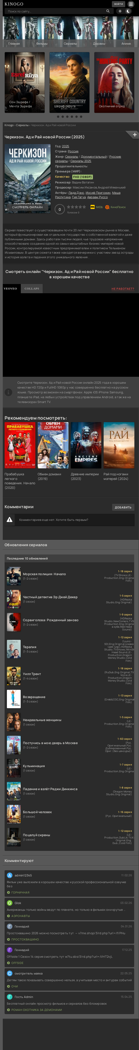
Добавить (123, 507)
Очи (12, 986)
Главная (14, 43)
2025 (65, 146)
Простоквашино (23, 939)
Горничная (18, 892)
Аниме (126, 43)
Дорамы (99, 43)
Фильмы (42, 43)
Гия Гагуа (79, 197)
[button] (58, 116)
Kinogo (9, 125)
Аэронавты (18, 915)
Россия (73, 151)
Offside (15, 962)
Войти (117, 4)
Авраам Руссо (97, 197)
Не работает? (123, 288)
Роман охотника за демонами (34, 1009)
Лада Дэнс (76, 192)
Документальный (94, 156)
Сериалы (70, 43)
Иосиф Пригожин (98, 192)
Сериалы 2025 (81, 161)
